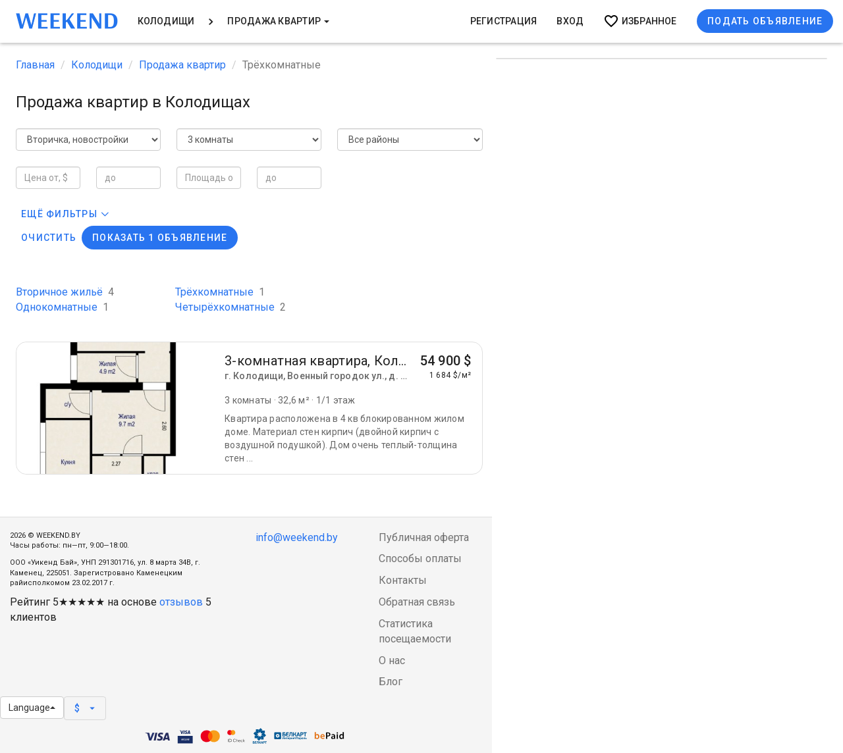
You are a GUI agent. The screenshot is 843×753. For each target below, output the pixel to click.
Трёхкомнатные (220, 292)
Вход (570, 21)
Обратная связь (417, 602)
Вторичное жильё (65, 292)
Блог (390, 681)
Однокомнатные (62, 307)
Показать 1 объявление (159, 237)
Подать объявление (765, 21)
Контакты (403, 580)
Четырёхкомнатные (230, 307)
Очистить (48, 237)
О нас (392, 660)
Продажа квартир (278, 21)
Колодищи (166, 21)
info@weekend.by (297, 537)
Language (32, 707)
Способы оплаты (420, 558)
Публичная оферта (424, 537)
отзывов (181, 602)
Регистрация (503, 21)
